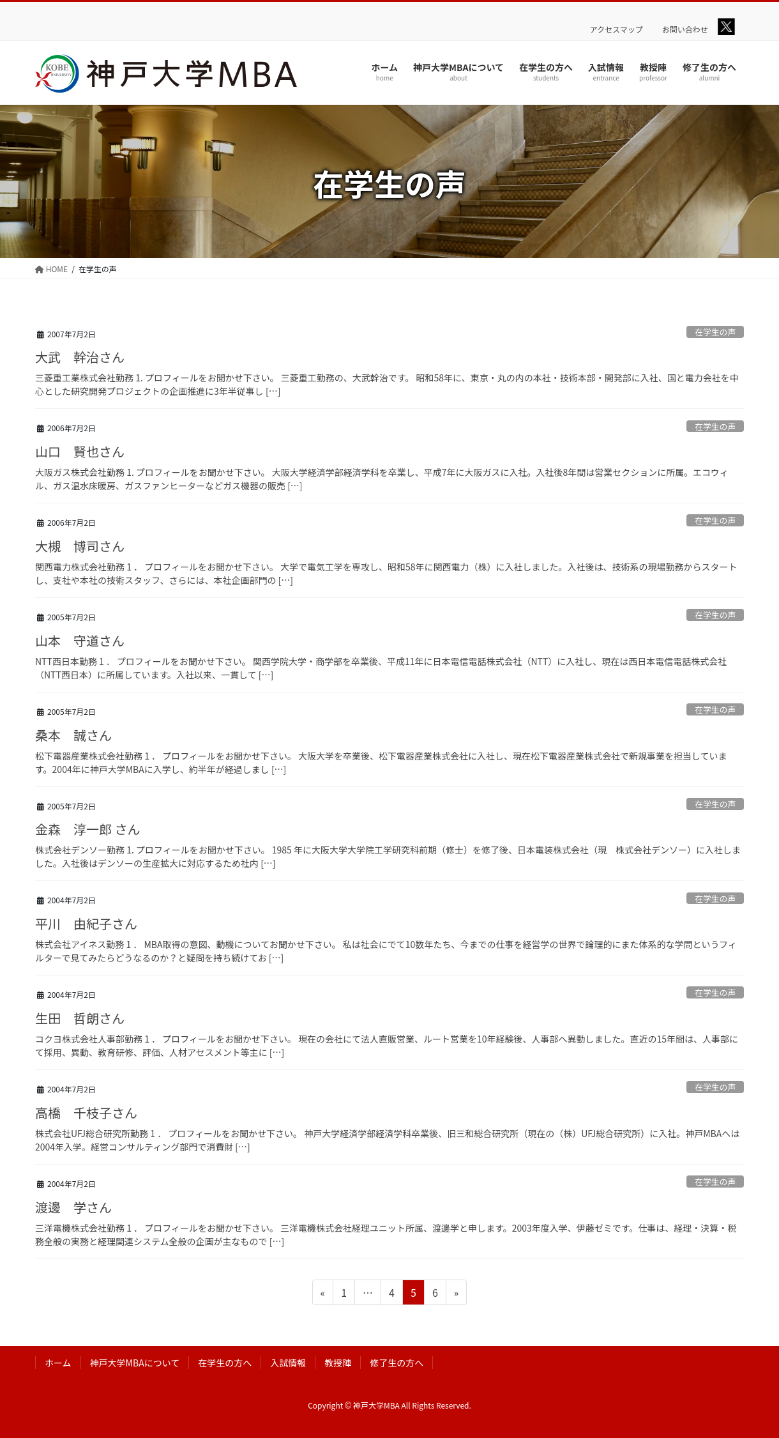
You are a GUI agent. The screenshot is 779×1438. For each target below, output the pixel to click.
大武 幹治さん (80, 357)
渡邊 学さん (73, 1207)
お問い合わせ (685, 29)
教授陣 (337, 1362)
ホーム (58, 1362)
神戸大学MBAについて (135, 1362)
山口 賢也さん (80, 451)
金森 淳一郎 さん (87, 829)
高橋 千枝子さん (86, 1112)
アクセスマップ (616, 29)
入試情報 (288, 1362)
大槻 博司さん (80, 546)
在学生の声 (715, 332)
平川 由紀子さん (86, 923)
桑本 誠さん (73, 735)
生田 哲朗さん (80, 1018)
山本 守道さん (80, 640)
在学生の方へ (225, 1362)
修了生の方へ (396, 1362)
